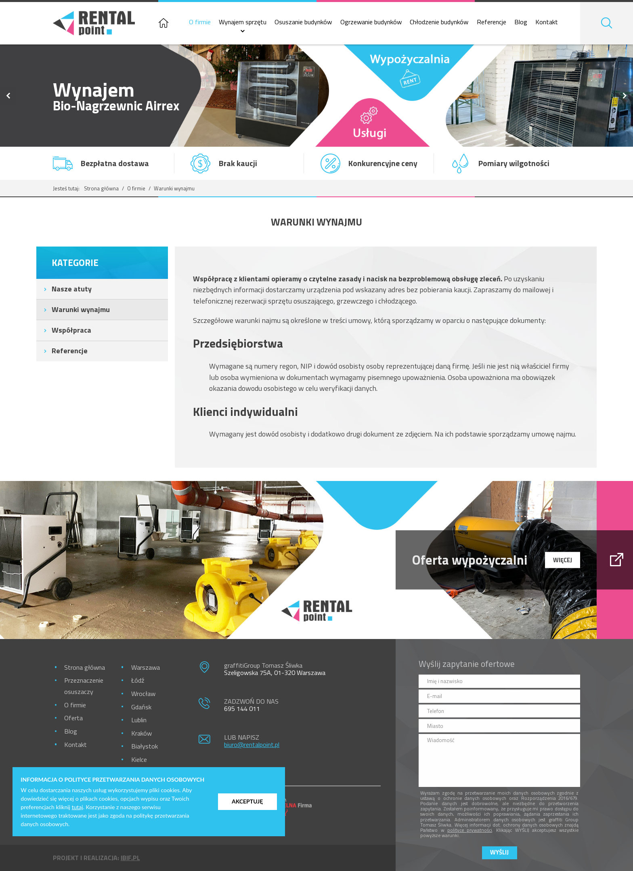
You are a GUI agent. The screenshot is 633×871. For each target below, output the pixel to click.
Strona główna (101, 188)
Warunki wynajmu (81, 309)
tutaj (77, 807)
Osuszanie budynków (303, 22)
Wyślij (499, 852)
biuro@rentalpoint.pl (251, 744)
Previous (8, 95)
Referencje (491, 22)
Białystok (144, 746)
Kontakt (546, 22)
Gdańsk (141, 707)
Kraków (141, 733)
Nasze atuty (72, 288)
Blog (520, 22)
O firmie (200, 22)
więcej (562, 559)
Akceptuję (247, 801)
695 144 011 (242, 708)
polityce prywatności (469, 830)
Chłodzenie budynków (439, 22)
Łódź (137, 680)
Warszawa (145, 667)
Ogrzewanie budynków (371, 22)
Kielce (139, 759)
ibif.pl (130, 857)
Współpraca (71, 330)
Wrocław (143, 693)
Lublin (139, 720)
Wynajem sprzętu (242, 22)
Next (624, 95)
